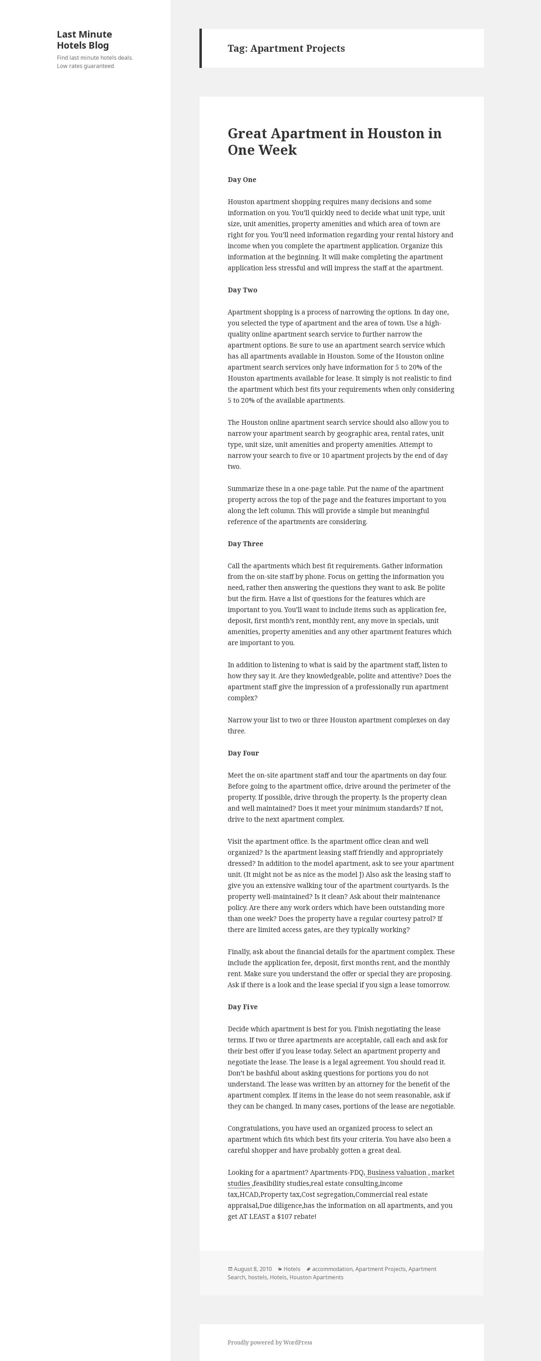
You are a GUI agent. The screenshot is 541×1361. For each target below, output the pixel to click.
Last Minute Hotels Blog (84, 39)
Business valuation (396, 1172)
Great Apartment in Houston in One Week (335, 141)
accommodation (332, 1269)
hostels (257, 1277)
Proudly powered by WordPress (270, 1342)
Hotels (292, 1269)
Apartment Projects (380, 1269)
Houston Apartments (316, 1277)
